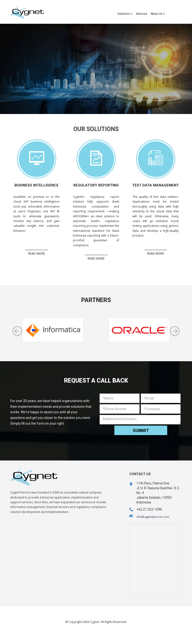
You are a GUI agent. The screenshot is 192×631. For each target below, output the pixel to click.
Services (141, 13)
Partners (96, 300)
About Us (158, 13)
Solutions (124, 13)
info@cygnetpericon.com (152, 516)
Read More (36, 253)
